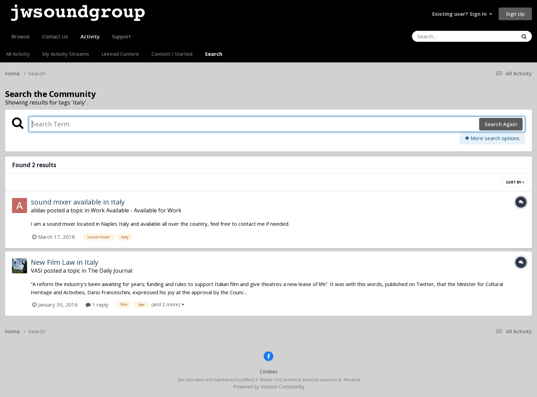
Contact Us (55, 36)
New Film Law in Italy (64, 262)
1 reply (97, 304)
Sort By (515, 182)
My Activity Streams (65, 53)
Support (121, 36)
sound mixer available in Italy (78, 202)
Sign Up (515, 13)
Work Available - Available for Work (136, 210)
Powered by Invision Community (268, 386)
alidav (38, 210)
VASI (36, 270)
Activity (90, 39)
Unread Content (120, 53)
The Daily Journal (110, 270)
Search (213, 53)
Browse (20, 36)
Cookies (268, 371)
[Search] (446, 36)
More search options (492, 138)
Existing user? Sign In (462, 13)
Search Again (501, 124)
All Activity (18, 53)
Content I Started (171, 53)
